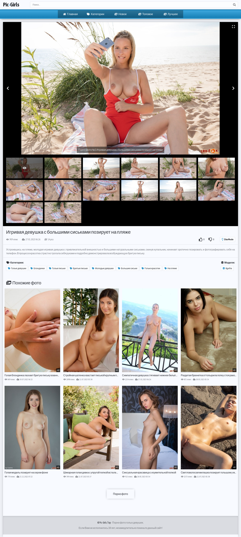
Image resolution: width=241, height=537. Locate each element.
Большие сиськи (127, 268)
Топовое (145, 14)
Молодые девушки (102, 268)
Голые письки (57, 268)
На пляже (171, 268)
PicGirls (11, 5)
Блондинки (38, 268)
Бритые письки (79, 268)
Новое (121, 14)
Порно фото (120, 494)
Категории (95, 14)
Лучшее (171, 14)
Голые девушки (17, 268)
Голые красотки (151, 268)
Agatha (227, 268)
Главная (70, 14)
